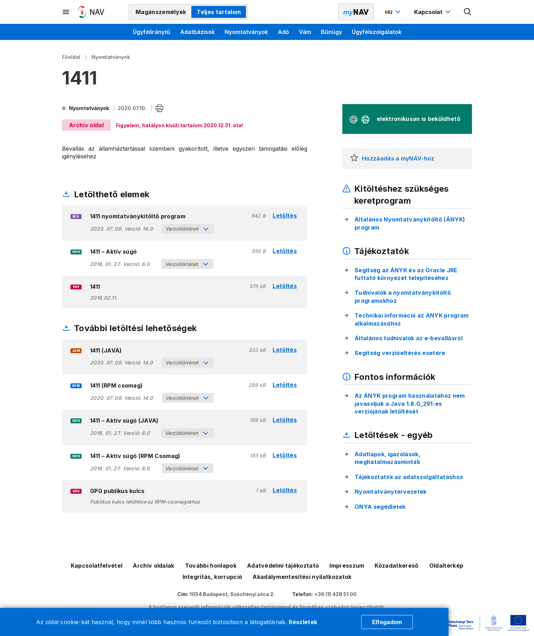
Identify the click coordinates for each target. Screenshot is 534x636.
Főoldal (71, 57)
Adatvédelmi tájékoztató (283, 565)
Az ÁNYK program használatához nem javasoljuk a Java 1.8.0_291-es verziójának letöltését (410, 403)
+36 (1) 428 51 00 (335, 594)
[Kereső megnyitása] (468, 12)
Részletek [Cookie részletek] (303, 621)
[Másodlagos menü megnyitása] (66, 12)
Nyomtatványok (246, 31)
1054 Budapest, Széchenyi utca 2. (232, 594)
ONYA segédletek (380, 506)
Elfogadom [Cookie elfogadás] (387, 621)
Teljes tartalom (219, 11)
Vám (305, 31)
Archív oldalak (153, 565)
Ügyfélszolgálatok (377, 31)
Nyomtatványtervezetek (391, 491)
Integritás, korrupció (212, 576)
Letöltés (285, 215)
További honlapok (211, 565)
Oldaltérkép (446, 565)
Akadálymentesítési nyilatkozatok (302, 576)
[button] (354, 158)
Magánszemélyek (161, 11)
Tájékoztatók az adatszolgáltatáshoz (409, 476)
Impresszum (346, 565)
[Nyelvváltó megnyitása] (393, 12)
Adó (283, 31)
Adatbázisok (197, 31)
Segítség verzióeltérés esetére (400, 352)
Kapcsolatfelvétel (96, 565)
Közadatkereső (396, 565)
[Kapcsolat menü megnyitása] (433, 12)
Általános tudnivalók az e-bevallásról (409, 338)
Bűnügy (331, 31)
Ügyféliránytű (151, 31)
